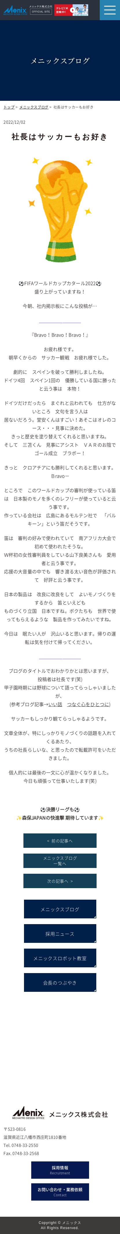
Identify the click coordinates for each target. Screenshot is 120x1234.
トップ (8, 107)
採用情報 (60, 1170)
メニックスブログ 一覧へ (60, 861)
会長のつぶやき (60, 982)
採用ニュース (60, 933)
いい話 (55, 704)
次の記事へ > (60, 881)
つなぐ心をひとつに (88, 704)
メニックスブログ (34, 107)
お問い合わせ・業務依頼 (60, 1192)
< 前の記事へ (60, 840)
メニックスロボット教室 (60, 958)
